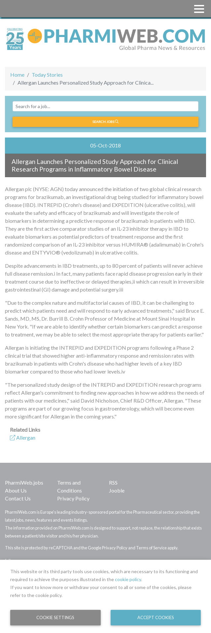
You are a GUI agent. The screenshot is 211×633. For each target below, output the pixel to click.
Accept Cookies (155, 617)
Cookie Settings (55, 617)
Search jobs (105, 122)
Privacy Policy (73, 498)
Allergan (22, 437)
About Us (16, 490)
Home (17, 74)
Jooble (116, 490)
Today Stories (47, 74)
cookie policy (128, 579)
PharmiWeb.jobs (24, 482)
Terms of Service (151, 547)
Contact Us (18, 498)
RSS (113, 482)
